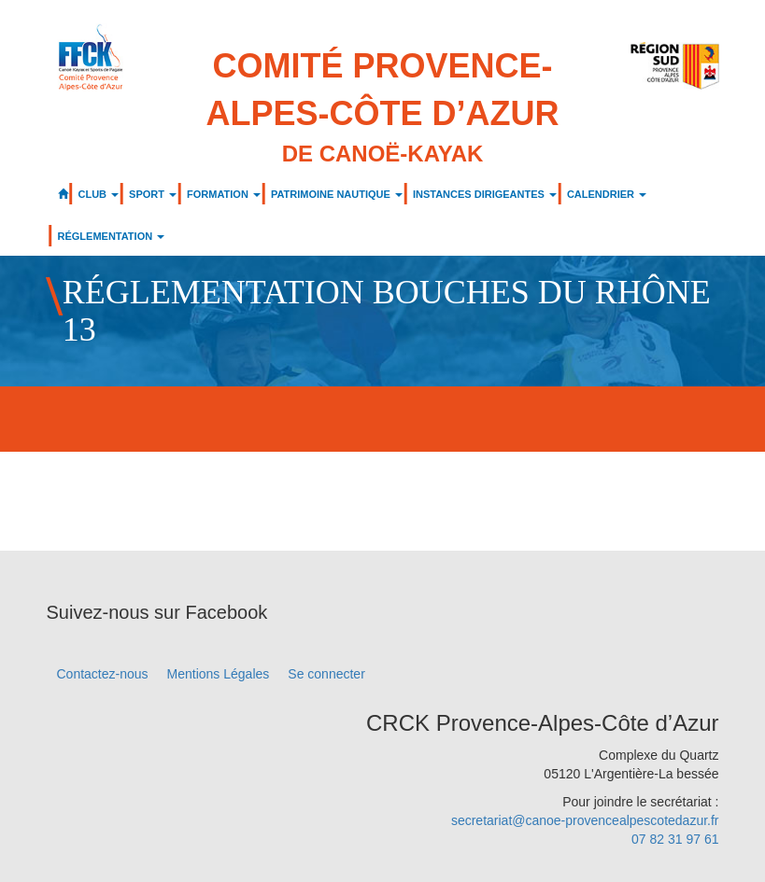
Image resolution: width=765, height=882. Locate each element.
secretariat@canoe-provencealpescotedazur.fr (585, 820)
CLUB (99, 194)
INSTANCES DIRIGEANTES (485, 194)
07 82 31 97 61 (674, 839)
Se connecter (326, 673)
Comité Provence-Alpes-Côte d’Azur (382, 108)
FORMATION (224, 194)
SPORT (153, 194)
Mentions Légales (218, 673)
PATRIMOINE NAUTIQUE (337, 194)
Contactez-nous (103, 673)
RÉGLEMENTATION (111, 236)
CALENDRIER (606, 194)
